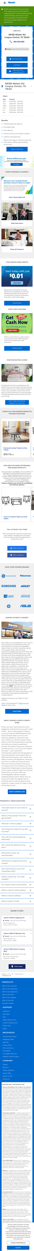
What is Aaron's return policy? (13, 890)
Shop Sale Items (17, 223)
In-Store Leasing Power (10, 1023)
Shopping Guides (8, 1039)
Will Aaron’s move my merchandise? (10, 854)
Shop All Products (17, 249)
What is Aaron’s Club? (10, 901)
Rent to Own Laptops (9, 997)
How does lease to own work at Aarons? (14, 809)
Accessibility (7, 1051)
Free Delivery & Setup (9, 1036)
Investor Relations (8, 1070)
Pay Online (6, 1014)
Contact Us (6, 1011)
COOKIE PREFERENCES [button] (18, 1243)
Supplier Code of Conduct (11, 1056)
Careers (5, 1064)
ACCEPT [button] (18, 1247)
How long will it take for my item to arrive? (14, 830)
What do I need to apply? (11, 824)
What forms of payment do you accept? (14, 862)
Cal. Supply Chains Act (10, 1054)
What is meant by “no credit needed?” (12, 878)
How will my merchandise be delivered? (13, 838)
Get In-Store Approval (17, 197)
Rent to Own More (8, 994)
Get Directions (18, 59)
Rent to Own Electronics (10, 989)
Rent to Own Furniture (9, 986)
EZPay (5, 1028)
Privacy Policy (7, 1045)
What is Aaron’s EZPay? (11, 896)
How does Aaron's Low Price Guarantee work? (13, 870)
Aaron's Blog (7, 1073)
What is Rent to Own (9, 1020)
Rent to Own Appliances (10, 992)
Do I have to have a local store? (14, 885)
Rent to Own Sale (7, 1000)
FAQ (4, 1017)
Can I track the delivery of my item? (13, 846)
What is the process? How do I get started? (13, 817)
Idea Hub (5, 1042)
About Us (6, 1067)
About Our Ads (7, 1076)
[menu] (17, 2)
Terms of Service (8, 1048)
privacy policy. (21, 1235)
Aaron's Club (7, 1025)
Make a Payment (17, 149)
